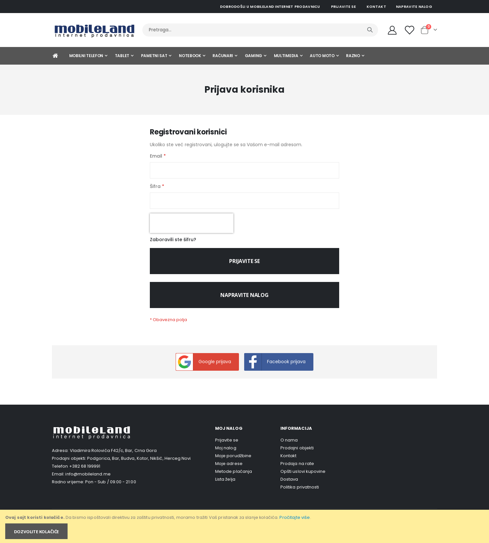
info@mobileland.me (87, 478)
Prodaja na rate (297, 468)
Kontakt (376, 6)
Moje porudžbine (233, 461)
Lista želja (225, 484)
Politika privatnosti (299, 492)
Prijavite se (343, 6)
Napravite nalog (414, 6)
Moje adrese (229, 468)
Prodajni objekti (297, 453)
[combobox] (260, 30)
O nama (289, 445)
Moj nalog (225, 453)
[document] (245, 526)
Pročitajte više (294, 517)
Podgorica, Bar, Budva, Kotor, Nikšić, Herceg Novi (139, 463)
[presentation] (191, 226)
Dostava (289, 484)
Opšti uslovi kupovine (302, 476)
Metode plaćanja (233, 476)
